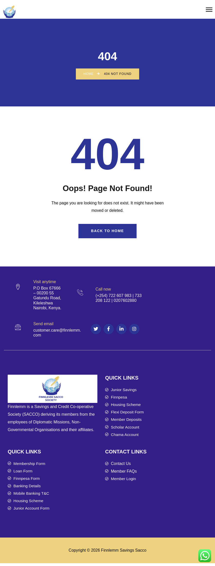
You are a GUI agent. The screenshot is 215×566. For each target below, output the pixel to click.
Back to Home (107, 231)
